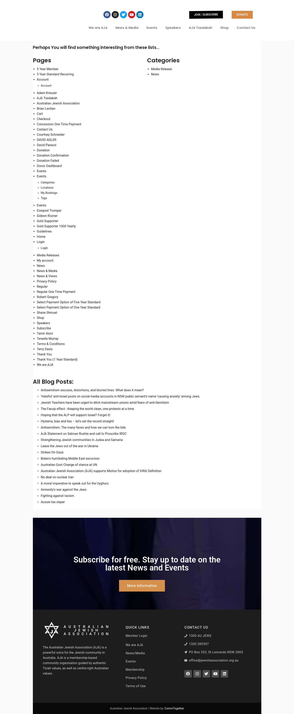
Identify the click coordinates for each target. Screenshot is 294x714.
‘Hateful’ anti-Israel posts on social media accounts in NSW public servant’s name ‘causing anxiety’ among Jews (120, 396)
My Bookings (49, 193)
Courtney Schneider (51, 135)
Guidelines (44, 231)
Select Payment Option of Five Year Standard (68, 302)
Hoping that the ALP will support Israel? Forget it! (75, 415)
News (41, 266)
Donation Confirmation (53, 155)
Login (41, 242)
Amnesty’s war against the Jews (64, 490)
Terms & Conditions (51, 344)
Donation (43, 150)
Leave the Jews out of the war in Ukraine (69, 446)
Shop (224, 27)
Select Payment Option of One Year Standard (68, 307)
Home (41, 237)
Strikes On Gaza (52, 452)
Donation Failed (48, 161)
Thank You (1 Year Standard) (57, 359)
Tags (44, 198)
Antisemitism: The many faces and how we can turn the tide (83, 427)
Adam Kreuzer (47, 93)
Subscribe (44, 328)
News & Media (126, 27)
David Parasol (47, 145)
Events (151, 27)
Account (43, 79)
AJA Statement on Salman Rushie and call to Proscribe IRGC (84, 434)
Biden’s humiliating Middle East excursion (70, 458)
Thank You (44, 354)
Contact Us (246, 27)
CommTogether (174, 708)
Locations (47, 187)
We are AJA (98, 27)
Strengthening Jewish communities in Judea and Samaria (82, 440)
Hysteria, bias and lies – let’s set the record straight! (77, 421)
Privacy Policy (47, 281)
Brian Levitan (46, 108)
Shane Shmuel (47, 313)
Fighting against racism (57, 496)
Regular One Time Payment (56, 292)
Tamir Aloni (45, 333)
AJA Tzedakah (200, 27)
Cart (40, 114)
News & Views (47, 276)
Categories (48, 182)
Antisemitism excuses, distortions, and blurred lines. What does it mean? (92, 390)
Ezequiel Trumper (49, 210)
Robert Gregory (47, 297)
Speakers (173, 27)
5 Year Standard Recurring (55, 74)
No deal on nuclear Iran (57, 477)
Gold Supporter (47, 221)
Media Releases (48, 255)
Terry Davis (45, 349)
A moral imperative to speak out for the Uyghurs (75, 483)
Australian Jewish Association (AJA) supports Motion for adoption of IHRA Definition (101, 471)
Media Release (161, 69)
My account (45, 260)
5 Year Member (48, 69)
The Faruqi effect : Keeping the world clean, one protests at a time (87, 409)
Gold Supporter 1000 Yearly (56, 226)
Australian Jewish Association (58, 103)
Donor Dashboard (49, 166)
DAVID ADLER (47, 140)
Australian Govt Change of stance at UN (69, 465)
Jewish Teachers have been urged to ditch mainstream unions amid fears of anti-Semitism (105, 403)
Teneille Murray (48, 339)
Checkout (43, 119)
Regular (42, 286)
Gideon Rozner (47, 216)
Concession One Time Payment (59, 124)
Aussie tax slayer (53, 502)
